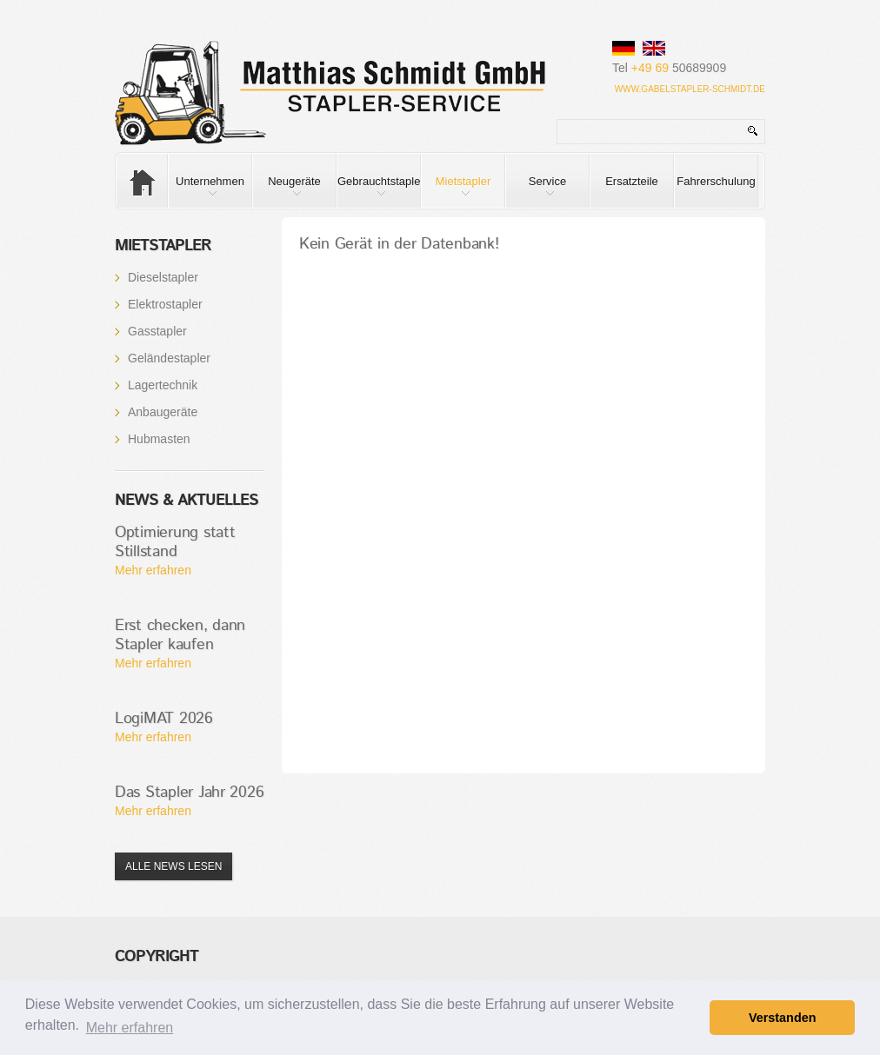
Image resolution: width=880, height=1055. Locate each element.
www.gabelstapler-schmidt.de (690, 89)
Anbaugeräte (162, 412)
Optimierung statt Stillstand (175, 542)
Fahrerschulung (716, 181)
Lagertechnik (162, 385)
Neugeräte (287, 191)
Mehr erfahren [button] (130, 1027)
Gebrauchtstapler (378, 191)
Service (536, 191)
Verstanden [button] (783, 1018)
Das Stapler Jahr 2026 (189, 792)
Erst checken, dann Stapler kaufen (180, 635)
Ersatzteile (631, 181)
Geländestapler (169, 358)
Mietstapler (456, 191)
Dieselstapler (163, 277)
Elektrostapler (165, 304)
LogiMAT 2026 (164, 718)
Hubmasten (159, 439)
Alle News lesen (173, 866)
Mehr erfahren (153, 570)
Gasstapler (157, 331)
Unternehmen (206, 191)
